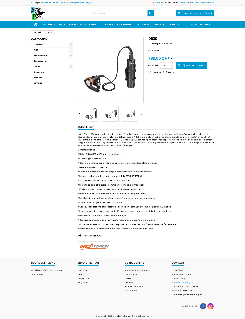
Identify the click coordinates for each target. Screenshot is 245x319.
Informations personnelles (138, 270)
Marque (156, 43)
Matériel (48, 24)
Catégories (39, 39)
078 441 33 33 (51, 2)
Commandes (131, 274)
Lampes (93, 24)
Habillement (76, 24)
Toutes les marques (196, 24)
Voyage (174, 24)
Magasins (83, 282)
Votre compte (134, 263)
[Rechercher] (122, 13)
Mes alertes (131, 290)
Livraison (82, 270)
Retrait (81, 274)
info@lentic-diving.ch (81, 2)
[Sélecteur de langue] (159, 2)
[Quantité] (164, 65)
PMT (61, 24)
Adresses (130, 282)
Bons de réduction (134, 286)
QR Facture (83, 278)
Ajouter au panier (191, 65)
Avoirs (128, 278)
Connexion (184, 2)
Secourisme (124, 24)
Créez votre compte (203, 2)
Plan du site (37, 274)
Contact (178, 263)
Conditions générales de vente (47, 270)
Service (159, 24)
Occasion (143, 24)
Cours (107, 24)
